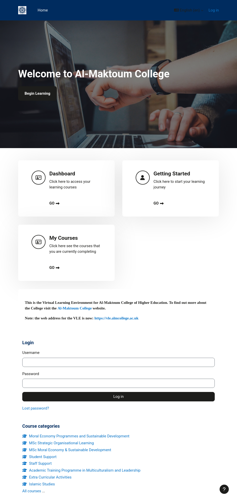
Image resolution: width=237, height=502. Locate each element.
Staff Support (37, 463)
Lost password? (35, 408)
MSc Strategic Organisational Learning (58, 443)
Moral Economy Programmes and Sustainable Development (76, 436)
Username (30, 352)
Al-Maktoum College (75, 308)
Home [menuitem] (43, 10)
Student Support (39, 457)
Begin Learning (37, 93)
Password (30, 374)
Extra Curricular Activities (47, 477)
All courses (31, 491)
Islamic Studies (38, 484)
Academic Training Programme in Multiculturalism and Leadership (81, 470)
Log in (214, 10)
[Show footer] (224, 489)
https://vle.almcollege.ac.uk (115, 318)
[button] (189, 10)
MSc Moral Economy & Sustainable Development (66, 450)
